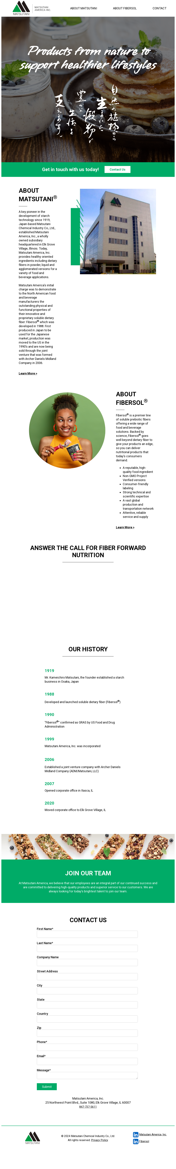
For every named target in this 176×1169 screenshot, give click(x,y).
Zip (39, 1028)
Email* (41, 1056)
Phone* (42, 1042)
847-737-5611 (88, 1106)
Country (42, 1013)
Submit (47, 1086)
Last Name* (45, 943)
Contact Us (117, 169)
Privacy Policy (99, 1140)
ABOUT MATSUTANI (83, 8)
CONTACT (159, 8)
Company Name (48, 957)
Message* (44, 1070)
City (39, 985)
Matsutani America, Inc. (141, 1134)
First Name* (45, 929)
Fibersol (132, 1141)
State (41, 999)
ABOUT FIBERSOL (125, 8)
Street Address (47, 971)
